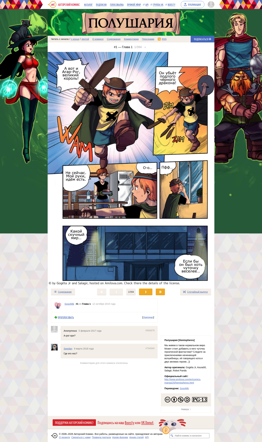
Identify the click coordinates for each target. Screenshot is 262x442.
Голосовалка (117, 4)
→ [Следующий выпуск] (144, 47)
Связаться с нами (81, 437)
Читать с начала (60, 39)
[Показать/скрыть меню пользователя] (210, 4)
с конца (75, 39)
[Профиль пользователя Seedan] (56, 347)
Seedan (68, 348)
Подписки (101, 4)
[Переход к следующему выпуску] (131, 168)
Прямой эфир (134, 4)
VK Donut (147, 422)
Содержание (114, 39)
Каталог (88, 4)
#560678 (150, 330)
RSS (164, 39)
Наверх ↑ (186, 409)
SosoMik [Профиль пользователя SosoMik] (69, 303)
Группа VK (158, 4)
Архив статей (136, 437)
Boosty (171, 4)
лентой (85, 39)
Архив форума (120, 437)
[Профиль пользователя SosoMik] (57, 305)
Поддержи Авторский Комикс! (74, 422)
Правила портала (101, 437)
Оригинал (148, 317)
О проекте (64, 437)
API (146, 4)
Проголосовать (66, 317)
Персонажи (148, 39)
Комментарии (131, 39)
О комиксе (97, 39)
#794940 (150, 348)
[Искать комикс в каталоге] (172, 435)
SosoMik (184, 388)
